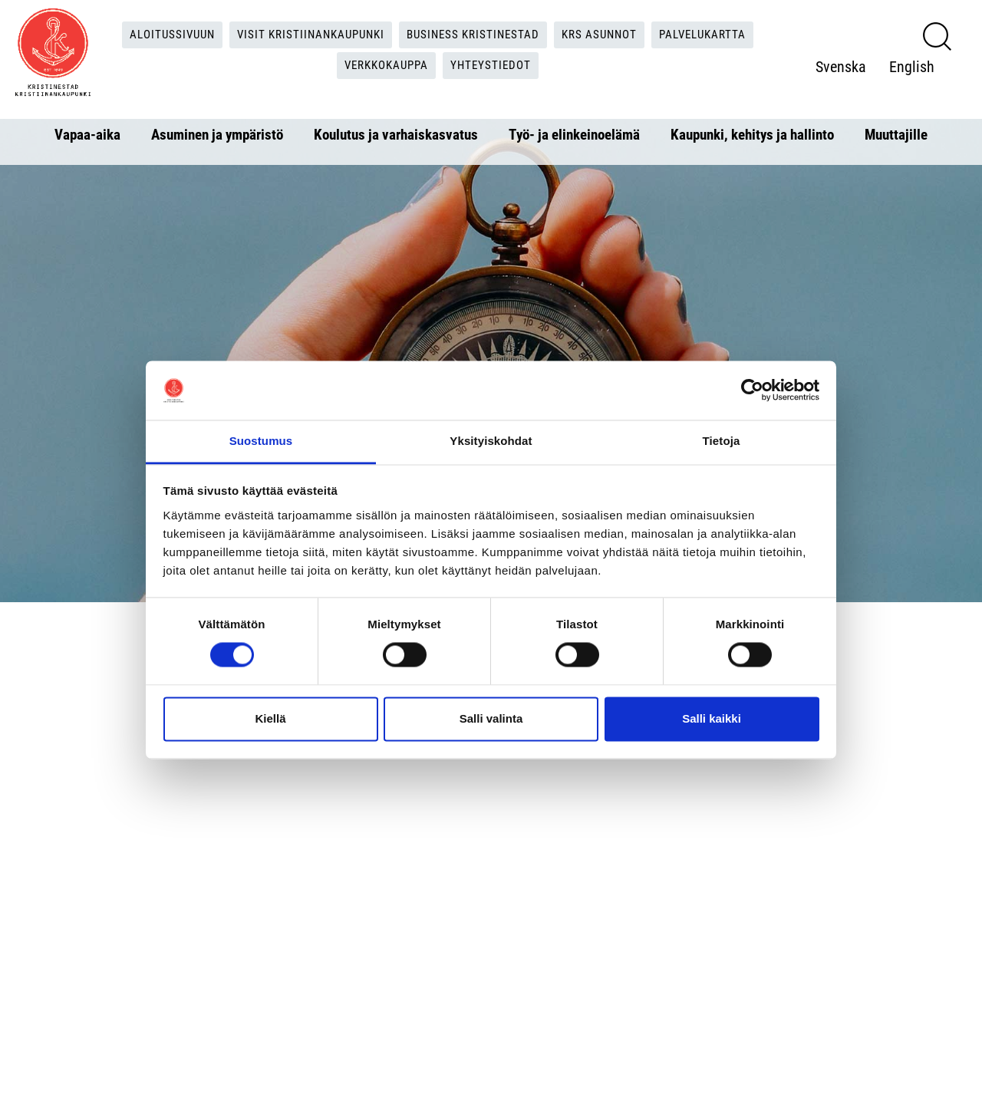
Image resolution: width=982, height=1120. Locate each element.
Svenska (846, 51)
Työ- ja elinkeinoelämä (574, 134)
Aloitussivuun (160, 35)
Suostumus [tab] (261, 440)
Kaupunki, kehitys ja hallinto (752, 134)
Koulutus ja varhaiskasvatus (396, 134)
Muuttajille (896, 134)
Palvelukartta (717, 35)
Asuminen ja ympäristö (217, 134)
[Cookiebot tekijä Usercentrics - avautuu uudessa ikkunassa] (752, 390)
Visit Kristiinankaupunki (305, 35)
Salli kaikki (711, 718)
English (843, 82)
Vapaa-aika (87, 134)
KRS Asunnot (608, 35)
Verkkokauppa (386, 66)
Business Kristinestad (475, 35)
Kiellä (270, 718)
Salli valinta (491, 718)
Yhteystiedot (496, 66)
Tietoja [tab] (721, 440)
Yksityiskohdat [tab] (491, 440)
